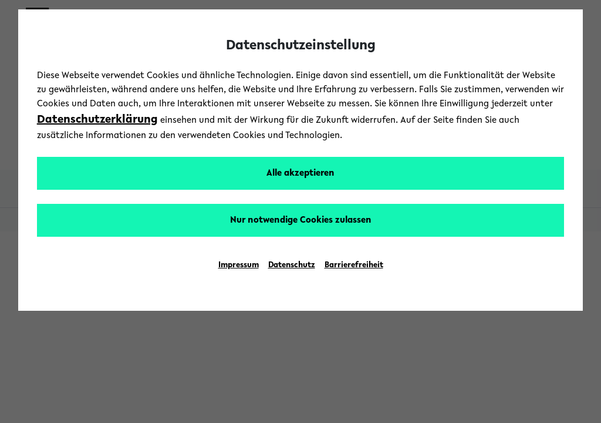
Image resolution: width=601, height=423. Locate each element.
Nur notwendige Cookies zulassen (301, 220)
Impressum (238, 265)
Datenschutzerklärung (97, 120)
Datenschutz (291, 265)
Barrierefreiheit (354, 265)
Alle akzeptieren (300, 173)
